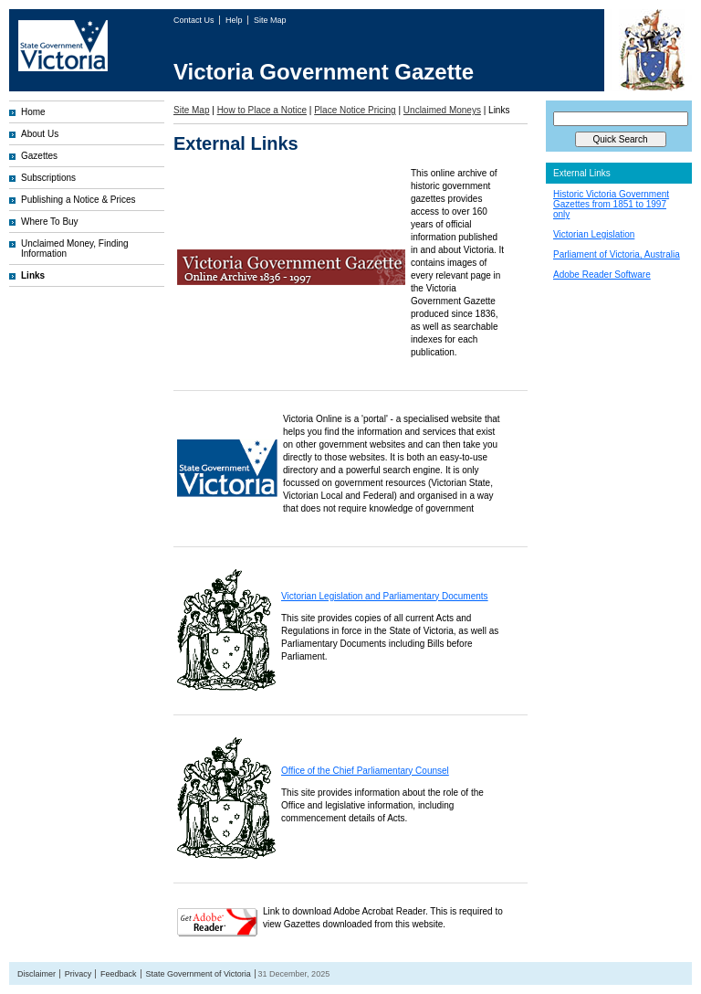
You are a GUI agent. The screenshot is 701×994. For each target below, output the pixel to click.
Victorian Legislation (593, 234)
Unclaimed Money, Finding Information (75, 248)
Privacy (78, 973)
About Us (39, 134)
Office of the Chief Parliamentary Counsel (365, 771)
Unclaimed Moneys (442, 110)
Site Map (270, 20)
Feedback (118, 973)
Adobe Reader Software (602, 275)
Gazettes (39, 156)
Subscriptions (48, 178)
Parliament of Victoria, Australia (616, 254)
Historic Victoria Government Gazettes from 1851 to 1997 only (611, 204)
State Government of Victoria (197, 973)
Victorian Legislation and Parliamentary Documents (384, 596)
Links (33, 275)
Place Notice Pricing (354, 110)
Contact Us (194, 20)
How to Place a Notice (262, 110)
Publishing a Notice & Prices (78, 200)
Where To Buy (49, 222)
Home (33, 112)
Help (235, 20)
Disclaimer (36, 973)
